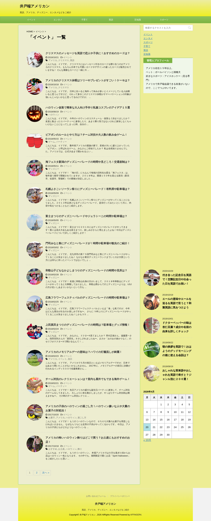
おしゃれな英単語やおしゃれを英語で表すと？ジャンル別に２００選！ (176, 374)
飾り (80, 449)
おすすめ (52, 449)
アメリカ (52, 60)
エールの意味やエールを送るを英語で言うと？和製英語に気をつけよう (176, 303)
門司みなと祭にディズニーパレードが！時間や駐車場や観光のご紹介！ (87, 243)
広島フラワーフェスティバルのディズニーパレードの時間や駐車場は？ (87, 297)
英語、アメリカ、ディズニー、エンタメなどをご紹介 (105, 510)
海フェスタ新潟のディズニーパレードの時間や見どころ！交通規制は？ (87, 161)
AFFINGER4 (135, 515)
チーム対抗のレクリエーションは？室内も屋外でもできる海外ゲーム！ (87, 379)
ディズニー (53, 169)
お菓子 (51, 417)
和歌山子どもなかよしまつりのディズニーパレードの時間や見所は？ (86, 270)
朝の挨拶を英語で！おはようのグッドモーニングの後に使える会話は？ (176, 351)
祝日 (70, 359)
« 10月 (147, 440)
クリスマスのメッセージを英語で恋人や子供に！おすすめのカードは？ (87, 53)
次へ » (45, 472)
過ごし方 (82, 417)
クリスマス (63, 60)
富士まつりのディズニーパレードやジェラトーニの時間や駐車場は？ (86, 216)
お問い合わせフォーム (96, 496)
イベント (31, 19)
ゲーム (51, 142)
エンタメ (58, 19)
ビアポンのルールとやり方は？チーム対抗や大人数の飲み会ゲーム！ (86, 134)
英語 (111, 19)
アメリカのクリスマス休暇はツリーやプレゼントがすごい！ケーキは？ (87, 80)
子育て (84, 19)
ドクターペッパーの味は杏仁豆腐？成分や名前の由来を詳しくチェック (176, 327)
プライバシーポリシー (120, 496)
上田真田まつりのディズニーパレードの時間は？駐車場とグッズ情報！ (87, 324)
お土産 (61, 449)
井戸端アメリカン (35, 6)
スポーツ (164, 19)
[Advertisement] (168, 180)
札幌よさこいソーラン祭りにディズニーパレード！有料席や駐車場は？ (87, 189)
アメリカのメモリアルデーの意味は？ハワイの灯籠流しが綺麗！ (83, 352)
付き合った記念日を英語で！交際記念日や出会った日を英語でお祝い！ (176, 279)
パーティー (61, 142)
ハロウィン (53, 114)
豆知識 (137, 19)
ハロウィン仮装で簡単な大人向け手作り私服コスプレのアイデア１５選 (87, 107)
